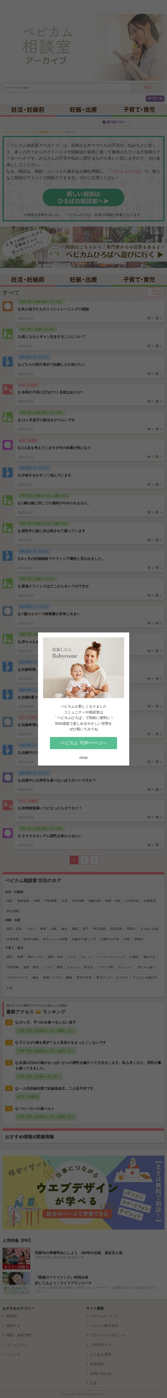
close (83, 758)
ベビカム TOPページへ (83, 743)
